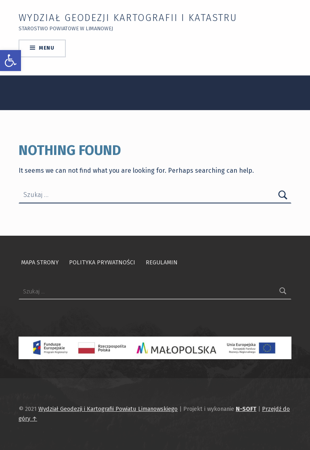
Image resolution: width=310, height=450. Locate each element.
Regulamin (162, 262)
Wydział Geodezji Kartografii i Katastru (128, 17)
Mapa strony (40, 262)
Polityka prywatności (102, 262)
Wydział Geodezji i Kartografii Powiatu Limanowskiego (108, 408)
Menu (46, 48)
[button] (10, 60)
